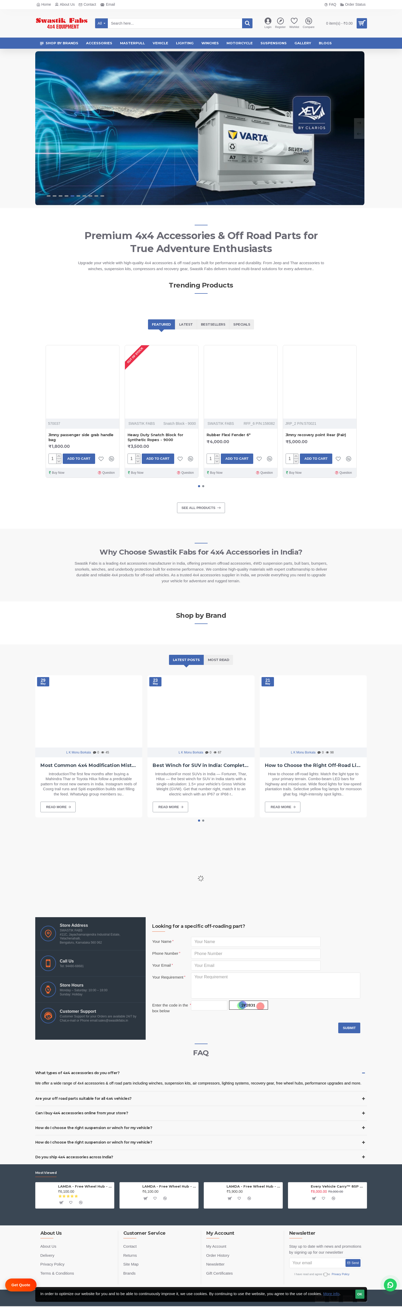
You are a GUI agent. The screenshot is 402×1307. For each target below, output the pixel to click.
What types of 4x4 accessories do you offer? (77, 1073)
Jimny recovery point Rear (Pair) (316, 435)
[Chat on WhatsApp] (390, 1285)
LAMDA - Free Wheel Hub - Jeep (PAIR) (254, 1186)
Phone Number (165, 953)
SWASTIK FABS (142, 423)
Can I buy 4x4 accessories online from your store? (81, 1113)
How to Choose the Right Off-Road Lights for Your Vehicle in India (313, 765)
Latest (186, 324)
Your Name (162, 941)
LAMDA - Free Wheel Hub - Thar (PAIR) (85, 1186)
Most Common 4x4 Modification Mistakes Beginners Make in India (88, 765)
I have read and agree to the (325, 1274)
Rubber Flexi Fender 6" (229, 435)
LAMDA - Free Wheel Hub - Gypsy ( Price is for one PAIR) (169, 1186)
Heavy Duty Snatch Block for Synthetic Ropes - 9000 (155, 437)
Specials (241, 324)
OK (359, 1294)
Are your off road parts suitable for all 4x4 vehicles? (83, 1098)
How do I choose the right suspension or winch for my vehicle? (93, 1127)
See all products (198, 508)
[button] (199, 486)
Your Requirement (167, 977)
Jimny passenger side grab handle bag (81, 437)
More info (331, 1293)
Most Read (218, 660)
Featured (161, 324)
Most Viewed (46, 1173)
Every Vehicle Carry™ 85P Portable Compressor (338, 1186)
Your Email (161, 965)
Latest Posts (186, 660)
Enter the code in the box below (170, 1008)
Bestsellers (213, 324)
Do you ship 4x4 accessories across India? (74, 1157)
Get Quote (20, 1285)
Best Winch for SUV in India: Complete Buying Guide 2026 (201, 765)
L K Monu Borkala (78, 752)
